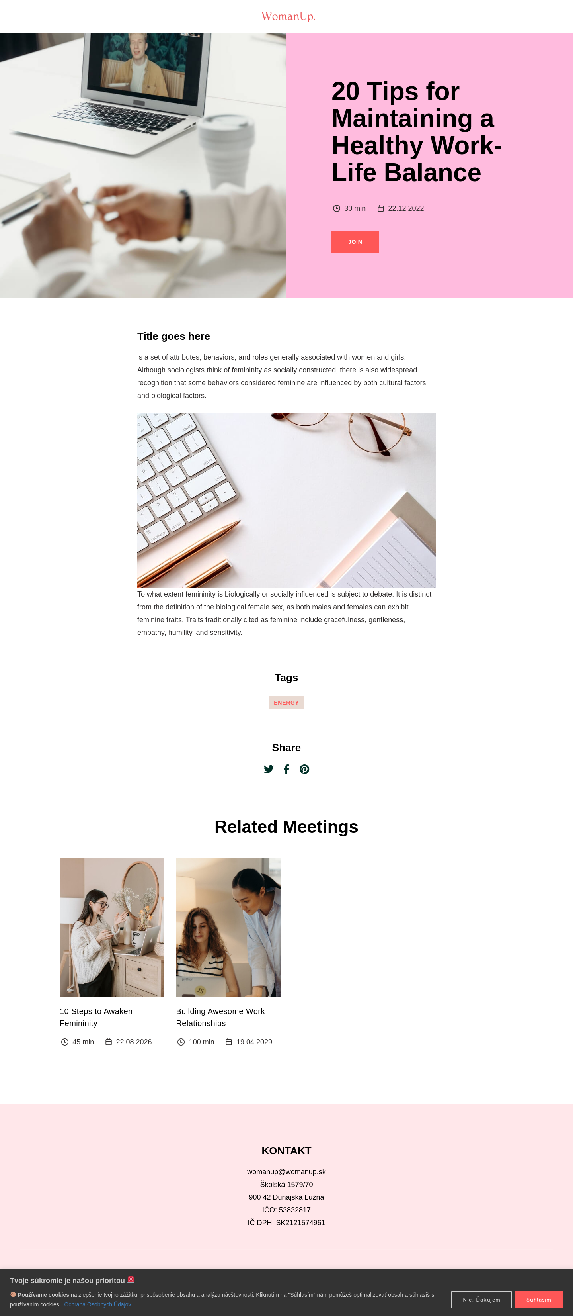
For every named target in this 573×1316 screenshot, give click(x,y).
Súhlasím (539, 1299)
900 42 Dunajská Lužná (286, 1197)
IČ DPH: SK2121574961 (286, 1223)
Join (355, 242)
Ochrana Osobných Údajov (97, 1304)
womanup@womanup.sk (286, 1172)
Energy (286, 702)
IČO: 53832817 (286, 1210)
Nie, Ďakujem (481, 1299)
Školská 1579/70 (286, 1185)
